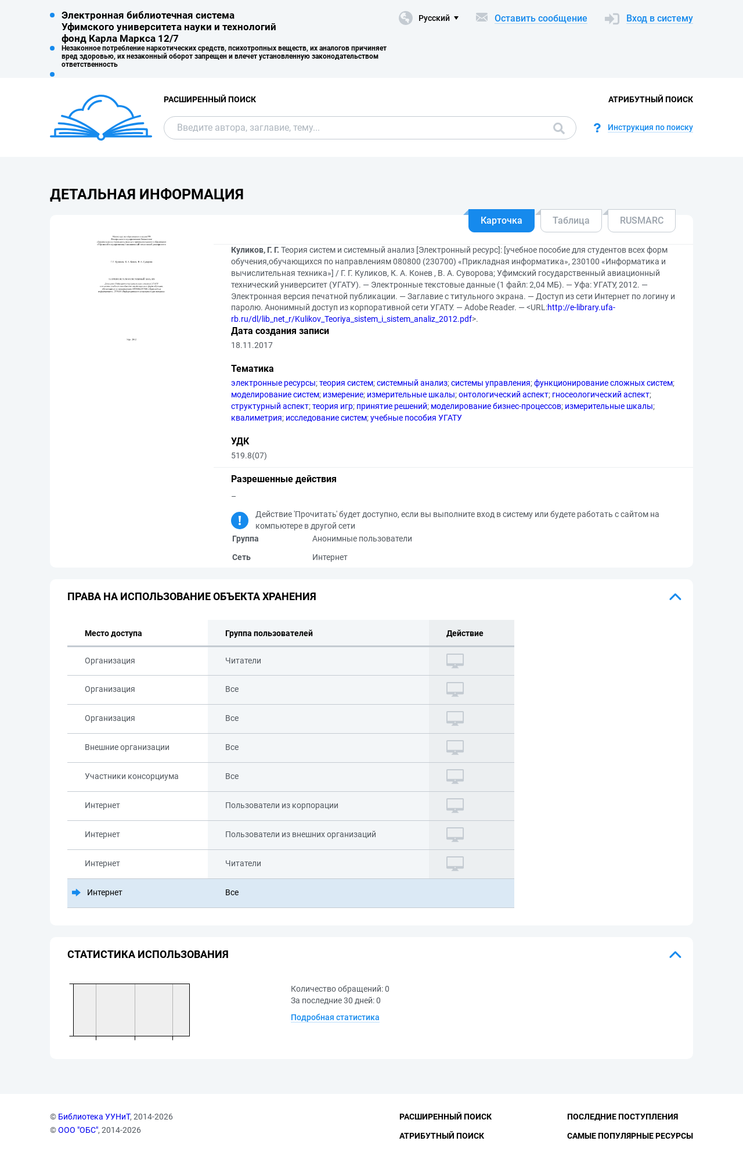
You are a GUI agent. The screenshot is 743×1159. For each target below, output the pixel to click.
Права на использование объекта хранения (191, 596)
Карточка (501, 220)
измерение (343, 394)
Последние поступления (622, 1116)
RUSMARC (641, 220)
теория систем (346, 382)
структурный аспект (270, 406)
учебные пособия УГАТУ (416, 417)
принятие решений (391, 406)
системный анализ (412, 382)
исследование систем (326, 417)
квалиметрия (256, 417)
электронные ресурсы (273, 382)
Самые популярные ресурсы (630, 1135)
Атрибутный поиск (650, 99)
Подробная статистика (335, 1017)
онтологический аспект (504, 394)
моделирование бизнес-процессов (496, 406)
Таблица (571, 220)
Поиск (559, 128)
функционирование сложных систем (603, 382)
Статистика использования (148, 954)
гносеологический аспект (601, 394)
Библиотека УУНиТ (94, 1116)
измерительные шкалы (411, 394)
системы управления (491, 382)
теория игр (332, 406)
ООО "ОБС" (78, 1130)
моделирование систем (275, 394)
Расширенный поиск (210, 99)
